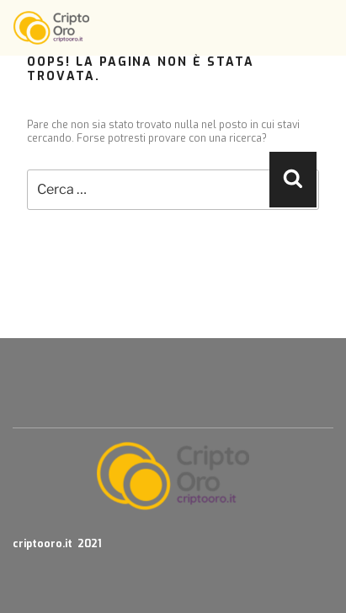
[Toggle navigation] (322, 27)
